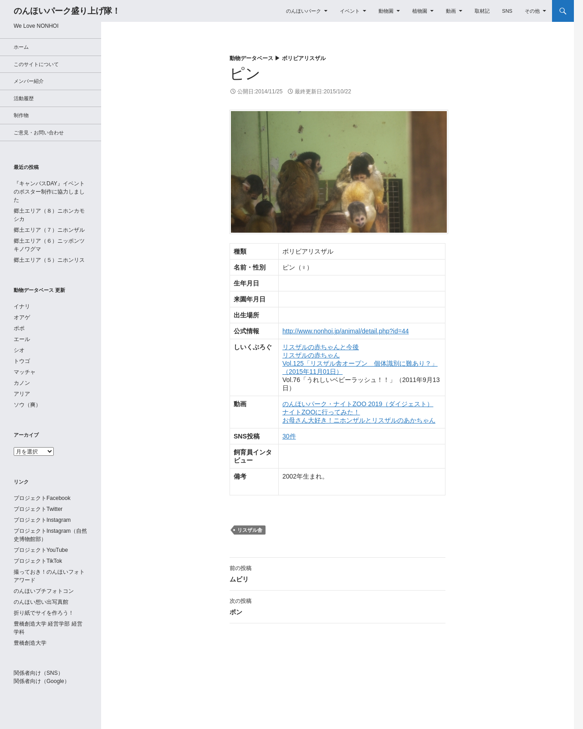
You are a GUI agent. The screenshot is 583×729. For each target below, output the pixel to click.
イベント (350, 11)
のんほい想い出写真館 (41, 602)
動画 (451, 11)
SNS (507, 11)
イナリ (22, 306)
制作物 (21, 115)
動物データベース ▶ (256, 58)
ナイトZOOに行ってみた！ (321, 412)
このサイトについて (36, 64)
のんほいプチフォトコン (44, 591)
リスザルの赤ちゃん (311, 355)
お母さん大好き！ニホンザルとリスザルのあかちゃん (358, 420)
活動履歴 (24, 98)
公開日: (259, 91)
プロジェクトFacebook (42, 498)
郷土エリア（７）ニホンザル (49, 230)
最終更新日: (323, 91)
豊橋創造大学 (30, 643)
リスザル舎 (249, 530)
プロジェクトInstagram (42, 520)
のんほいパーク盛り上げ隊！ (67, 10)
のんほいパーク (303, 11)
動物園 (386, 11)
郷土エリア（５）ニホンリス (49, 260)
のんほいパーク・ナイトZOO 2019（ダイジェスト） (357, 404)
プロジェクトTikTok (38, 561)
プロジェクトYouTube (41, 550)
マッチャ (25, 372)
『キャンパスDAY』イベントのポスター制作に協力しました (49, 191)
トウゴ (22, 361)
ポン (337, 606)
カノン (22, 383)
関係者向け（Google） (42, 681)
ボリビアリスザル (304, 58)
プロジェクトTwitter (38, 509)
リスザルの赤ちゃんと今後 (320, 347)
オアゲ (22, 317)
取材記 (482, 11)
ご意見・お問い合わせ (39, 132)
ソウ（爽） (27, 405)
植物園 (419, 11)
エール (22, 339)
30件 (289, 436)
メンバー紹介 (29, 81)
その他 (532, 11)
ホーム (21, 47)
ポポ (19, 328)
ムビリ (337, 573)
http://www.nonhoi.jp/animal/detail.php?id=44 (345, 331)
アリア (22, 394)
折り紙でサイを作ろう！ (44, 613)
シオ (19, 350)
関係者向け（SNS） (38, 673)
